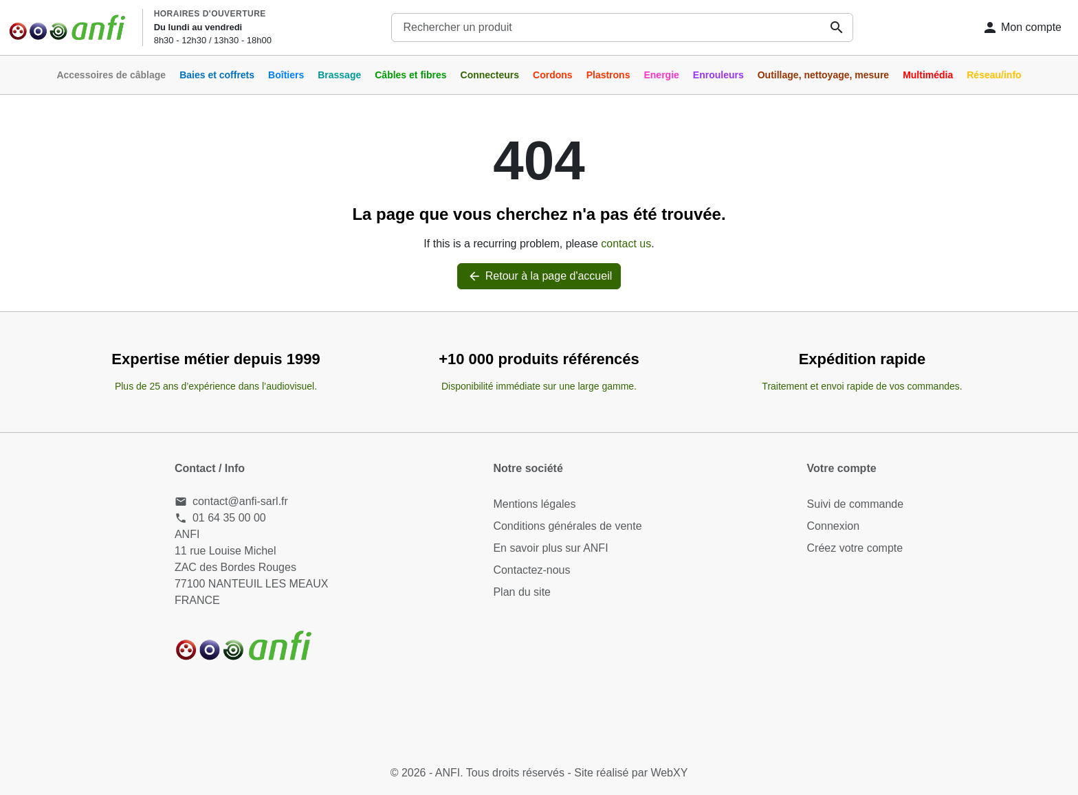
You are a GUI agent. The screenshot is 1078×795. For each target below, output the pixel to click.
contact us (626, 243)
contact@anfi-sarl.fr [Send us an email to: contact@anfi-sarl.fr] (240, 501)
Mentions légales (534, 504)
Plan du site (522, 592)
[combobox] (622, 27)
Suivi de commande (855, 504)
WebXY (669, 773)
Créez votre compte (855, 548)
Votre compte (842, 468)
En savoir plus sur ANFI (550, 548)
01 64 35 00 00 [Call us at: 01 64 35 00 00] (229, 518)
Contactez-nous (531, 570)
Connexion (833, 526)
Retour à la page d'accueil (539, 276)
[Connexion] (1022, 27)
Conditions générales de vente (567, 526)
